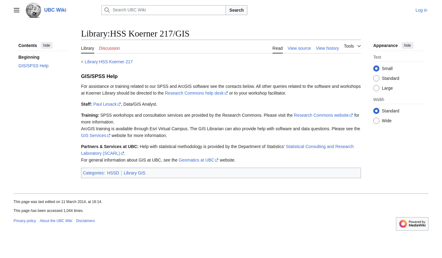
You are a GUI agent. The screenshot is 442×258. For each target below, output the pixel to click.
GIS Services (93, 135)
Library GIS (134, 172)
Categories (93, 172)
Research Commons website (321, 115)
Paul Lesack (105, 104)
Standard (390, 78)
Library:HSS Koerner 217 (109, 61)
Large (387, 88)
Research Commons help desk (194, 93)
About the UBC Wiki (56, 221)
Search (236, 10)
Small (387, 68)
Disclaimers (85, 221)
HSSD (113, 172)
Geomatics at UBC (196, 160)
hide (46, 45)
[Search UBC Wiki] (163, 10)
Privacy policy (25, 221)
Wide (387, 120)
